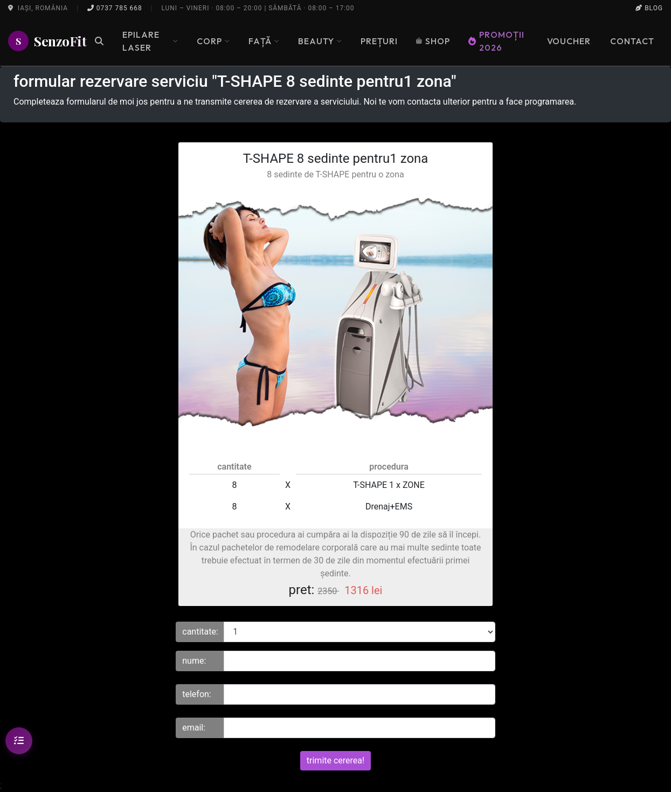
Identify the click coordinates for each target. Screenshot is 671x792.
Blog (649, 8)
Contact (632, 41)
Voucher (569, 41)
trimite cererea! (335, 760)
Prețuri (379, 41)
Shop (433, 41)
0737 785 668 (114, 8)
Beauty (320, 41)
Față (264, 41)
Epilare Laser (150, 41)
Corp (213, 41)
